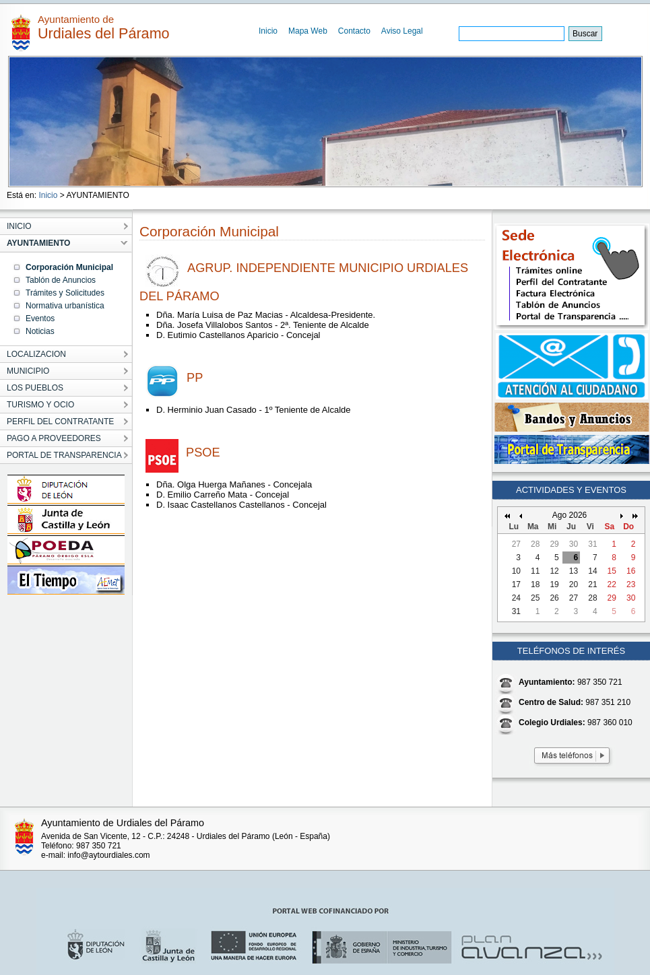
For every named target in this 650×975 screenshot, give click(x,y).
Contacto (354, 31)
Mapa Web (307, 31)
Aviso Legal (402, 31)
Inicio (268, 31)
